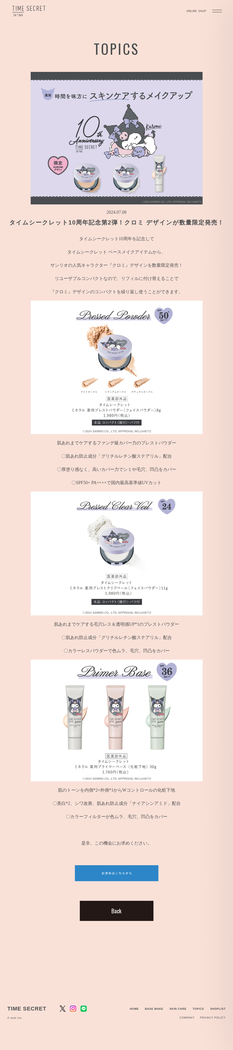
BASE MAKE (154, 1008)
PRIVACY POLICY (213, 1017)
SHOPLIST (218, 1008)
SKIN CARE (177, 1008)
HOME (134, 1008)
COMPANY (187, 1017)
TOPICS (198, 1008)
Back (116, 911)
